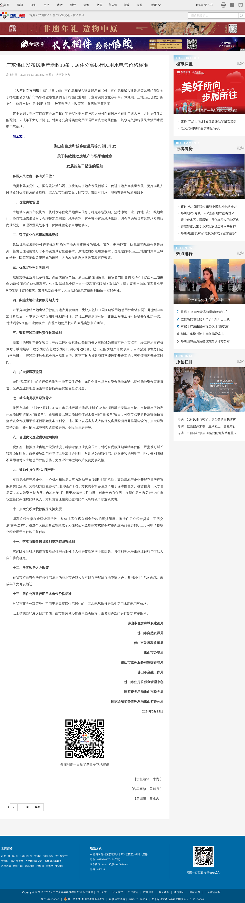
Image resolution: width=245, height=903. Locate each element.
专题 (139, 5)
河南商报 (48, 856)
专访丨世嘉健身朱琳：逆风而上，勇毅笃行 (207, 426)
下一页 (24, 807)
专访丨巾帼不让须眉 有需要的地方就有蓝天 (207, 433)
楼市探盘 (184, 64)
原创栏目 (184, 362)
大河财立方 (63, 74)
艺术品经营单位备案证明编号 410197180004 (178, 899)
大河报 (4, 861)
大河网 (37, 856)
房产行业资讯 (61, 15)
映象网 (40, 865)
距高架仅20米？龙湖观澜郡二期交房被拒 (208, 226)
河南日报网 (26, 856)
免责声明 (179, 892)
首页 (7, 5)
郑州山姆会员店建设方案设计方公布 (205, 341)
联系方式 (117, 892)
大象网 (49, 865)
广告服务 (148, 892)
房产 (60, 5)
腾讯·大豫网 (16, 861)
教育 (99, 5)
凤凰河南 (30, 865)
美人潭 (113, 5)
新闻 (20, 5)
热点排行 (184, 254)
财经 (73, 5)
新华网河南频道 (53, 861)
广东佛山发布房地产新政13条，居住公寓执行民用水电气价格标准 (77, 65)
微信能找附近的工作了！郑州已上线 (205, 319)
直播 (126, 5)
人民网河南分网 (33, 861)
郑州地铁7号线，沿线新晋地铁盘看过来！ (209, 213)
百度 (3, 856)
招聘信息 (133, 892)
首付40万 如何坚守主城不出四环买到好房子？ (212, 206)
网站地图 (194, 892)
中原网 (59, 865)
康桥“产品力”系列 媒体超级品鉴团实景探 (208, 121)
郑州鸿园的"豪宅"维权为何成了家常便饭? (209, 233)
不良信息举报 (213, 892)
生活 (46, 5)
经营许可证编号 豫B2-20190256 (128, 899)
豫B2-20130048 (50, 899)
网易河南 (6, 865)
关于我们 (102, 892)
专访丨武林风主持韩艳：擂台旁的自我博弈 (207, 419)
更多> (241, 63)
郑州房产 (44, 15)
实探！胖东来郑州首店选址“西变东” (205, 326)
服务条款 (164, 892)
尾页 (38, 807)
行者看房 (184, 148)
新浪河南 (18, 865)
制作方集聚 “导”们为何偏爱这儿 (202, 334)
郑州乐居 (13, 856)
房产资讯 (78, 15)
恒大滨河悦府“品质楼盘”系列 (200, 128)
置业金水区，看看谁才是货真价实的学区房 (210, 220)
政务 (33, 5)
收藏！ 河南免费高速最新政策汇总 (204, 312)
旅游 (86, 5)
